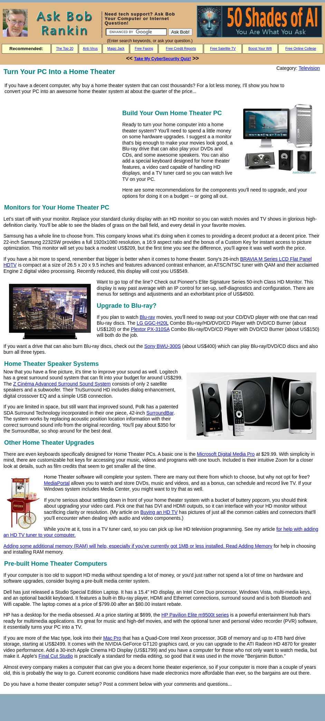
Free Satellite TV (223, 48)
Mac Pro (112, 638)
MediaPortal (57, 483)
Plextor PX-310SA (150, 329)
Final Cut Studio (56, 656)
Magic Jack (116, 48)
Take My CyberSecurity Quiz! (162, 58)
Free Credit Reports (181, 48)
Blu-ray (147, 317)
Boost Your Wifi (260, 48)
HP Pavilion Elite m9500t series (195, 615)
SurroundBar (160, 413)
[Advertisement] (61, 146)
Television (309, 68)
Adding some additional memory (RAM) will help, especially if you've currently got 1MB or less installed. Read (120, 546)
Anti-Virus (90, 48)
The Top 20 (64, 48)
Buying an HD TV (159, 512)
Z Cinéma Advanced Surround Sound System (62, 384)
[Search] (136, 32)
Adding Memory (255, 546)
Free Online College (300, 48)
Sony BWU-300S (162, 346)
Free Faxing (144, 48)
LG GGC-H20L (153, 323)
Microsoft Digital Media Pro (226, 454)
